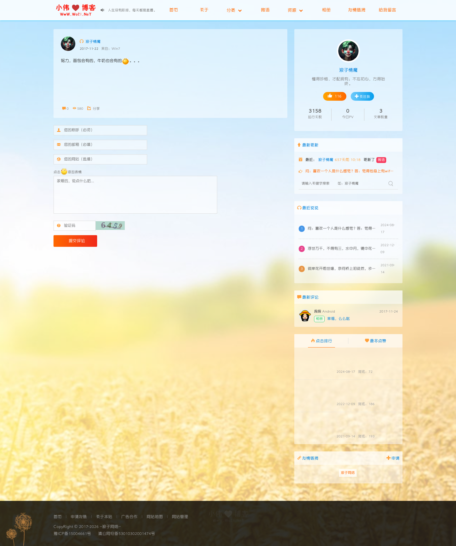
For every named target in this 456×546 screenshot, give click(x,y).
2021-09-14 (345, 436)
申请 (393, 457)
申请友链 (79, 517)
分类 (234, 10)
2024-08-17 (345, 372)
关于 (204, 10)
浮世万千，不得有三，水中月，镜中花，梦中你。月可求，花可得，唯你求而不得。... (342, 249)
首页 (173, 10)
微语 (265, 10)
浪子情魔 (90, 41)
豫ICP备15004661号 (72, 533)
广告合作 (129, 517)
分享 (93, 109)
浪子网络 (348, 473)
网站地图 (155, 517)
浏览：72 (365, 372)
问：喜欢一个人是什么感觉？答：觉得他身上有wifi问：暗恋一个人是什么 (350, 171)
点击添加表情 (68, 172)
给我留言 (387, 10)
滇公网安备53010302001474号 (126, 533)
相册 (326, 10)
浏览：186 (366, 404)
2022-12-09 (345, 404)
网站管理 (180, 517)
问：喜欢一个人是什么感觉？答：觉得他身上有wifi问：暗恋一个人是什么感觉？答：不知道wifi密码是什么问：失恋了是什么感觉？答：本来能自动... (342, 228)
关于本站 (104, 517)
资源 (295, 10)
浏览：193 (366, 436)
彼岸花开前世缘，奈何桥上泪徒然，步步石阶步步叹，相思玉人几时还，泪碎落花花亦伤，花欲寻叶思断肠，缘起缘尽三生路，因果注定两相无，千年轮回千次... (342, 269)
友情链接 (357, 10)
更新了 (375, 160)
